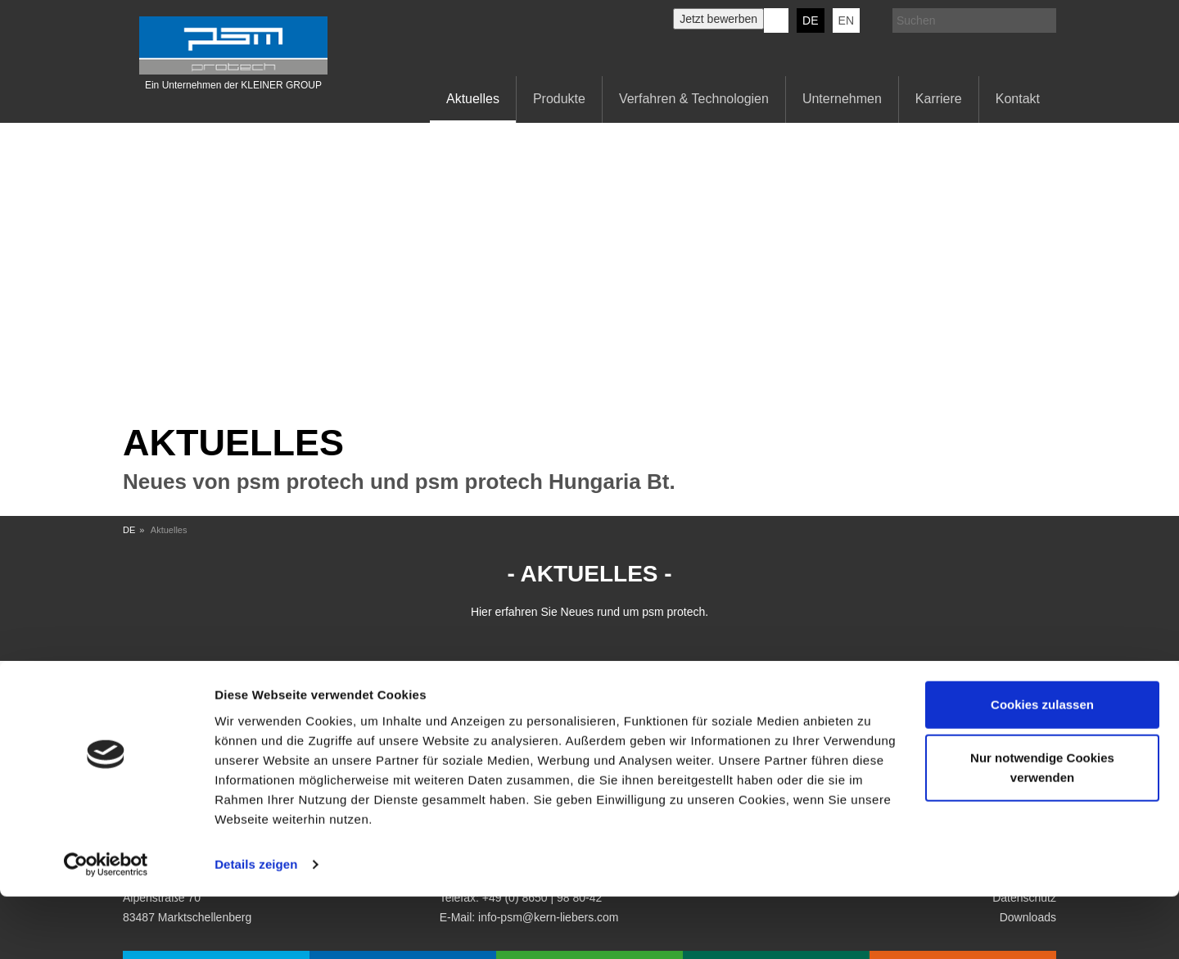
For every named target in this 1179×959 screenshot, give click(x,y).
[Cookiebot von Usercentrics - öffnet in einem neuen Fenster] (106, 927)
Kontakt (1018, 99)
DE (810, 20)
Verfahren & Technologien (694, 99)
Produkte (559, 99)
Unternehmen (842, 99)
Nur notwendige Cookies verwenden (1042, 830)
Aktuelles (472, 99)
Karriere (938, 99)
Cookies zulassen (1042, 767)
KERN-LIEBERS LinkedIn (776, 20)
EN (846, 20)
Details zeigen (256, 927)
